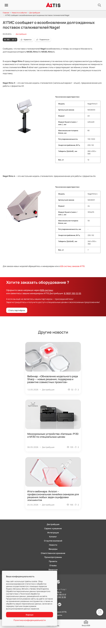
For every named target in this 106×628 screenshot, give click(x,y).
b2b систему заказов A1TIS (72, 266)
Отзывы (53, 565)
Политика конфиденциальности (30, 620)
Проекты (53, 561)
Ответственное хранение (53, 553)
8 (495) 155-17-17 (59, 594)
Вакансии (53, 569)
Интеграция (53, 532)
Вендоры (53, 549)
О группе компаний (53, 540)
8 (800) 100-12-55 (72, 293)
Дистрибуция (21, 34)
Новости (53, 545)
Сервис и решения (53, 528)
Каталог (53, 536)
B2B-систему (46, 290)
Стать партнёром (16, 310)
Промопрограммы (53, 557)
